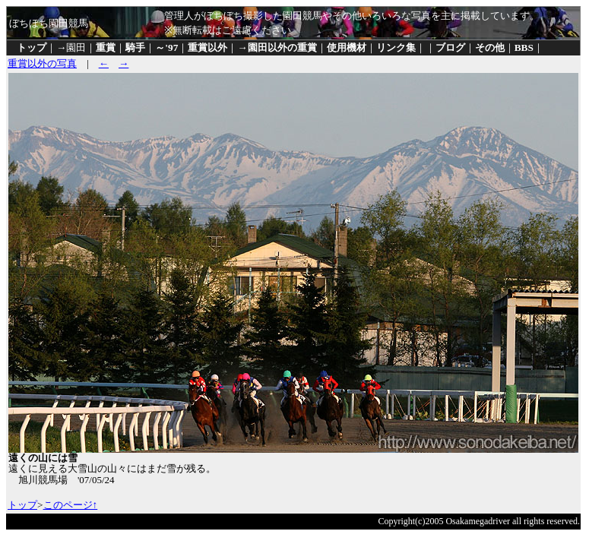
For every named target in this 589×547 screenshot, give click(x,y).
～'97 (166, 47)
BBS (524, 47)
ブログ (450, 47)
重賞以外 (207, 47)
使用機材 (346, 47)
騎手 (135, 47)
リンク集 (396, 47)
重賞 (106, 47)
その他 (490, 47)
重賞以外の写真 (42, 63)
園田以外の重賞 (282, 47)
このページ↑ (70, 505)
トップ (31, 47)
